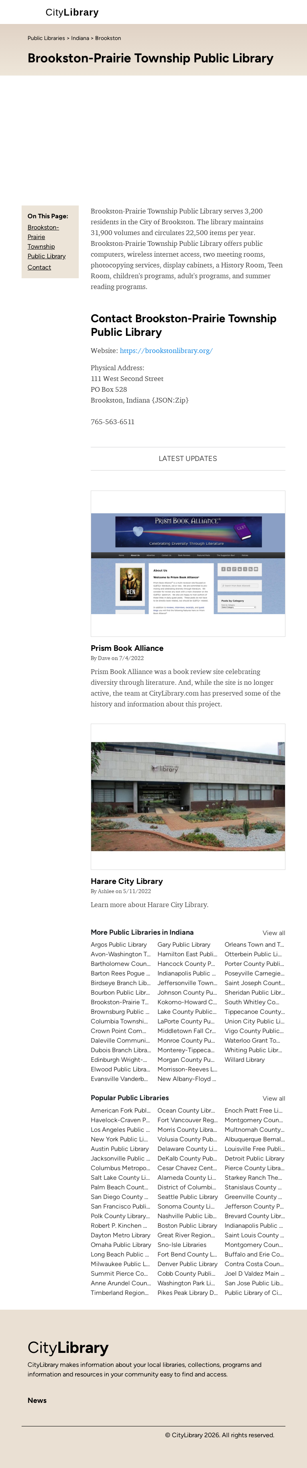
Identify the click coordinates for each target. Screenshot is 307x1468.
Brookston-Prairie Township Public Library (149, 1002)
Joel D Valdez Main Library (262, 1273)
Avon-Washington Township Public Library (150, 954)
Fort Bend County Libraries (195, 1254)
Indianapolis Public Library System (205, 973)
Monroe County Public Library (199, 1040)
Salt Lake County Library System (137, 1177)
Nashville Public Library (190, 1216)
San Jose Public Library (257, 1283)
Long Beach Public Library (127, 1254)
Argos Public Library (119, 944)
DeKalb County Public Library (198, 1158)
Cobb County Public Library (196, 1273)
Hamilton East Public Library (197, 954)
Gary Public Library (183, 944)
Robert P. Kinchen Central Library (138, 1225)
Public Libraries (46, 38)
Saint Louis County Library (262, 1235)
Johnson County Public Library (200, 992)
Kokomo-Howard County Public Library (213, 1002)
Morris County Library (187, 1129)
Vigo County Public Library (262, 1031)
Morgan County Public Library (199, 1059)
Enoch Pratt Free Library (259, 1110)
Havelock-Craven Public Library (135, 1120)
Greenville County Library (261, 1197)
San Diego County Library (127, 1197)
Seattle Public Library (187, 1197)
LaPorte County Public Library (199, 1021)
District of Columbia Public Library (206, 1187)
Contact (39, 267)
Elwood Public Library (121, 1069)
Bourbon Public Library (122, 992)
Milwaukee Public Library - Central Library (150, 1264)
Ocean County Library (188, 1110)
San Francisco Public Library (130, 1206)
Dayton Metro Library (120, 1235)
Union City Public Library (260, 1021)
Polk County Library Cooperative (137, 1216)
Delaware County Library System (204, 1149)
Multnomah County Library (263, 1129)
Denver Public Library (187, 1264)
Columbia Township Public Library (139, 1021)
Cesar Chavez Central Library (198, 1168)
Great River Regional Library (196, 1235)
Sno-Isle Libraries (181, 1245)
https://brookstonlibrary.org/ (166, 350)
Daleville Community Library (131, 1040)
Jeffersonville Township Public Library (211, 983)
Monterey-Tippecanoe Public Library (209, 1050)
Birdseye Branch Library (124, 983)
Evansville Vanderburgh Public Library (143, 1079)
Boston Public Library (187, 1225)
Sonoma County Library (191, 1206)
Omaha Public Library (121, 1245)
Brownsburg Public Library (127, 1011)
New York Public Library (124, 1139)
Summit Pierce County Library (134, 1273)
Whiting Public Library (256, 1050)
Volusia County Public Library (198, 1139)
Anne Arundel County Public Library (141, 1283)
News (37, 1400)
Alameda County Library (191, 1177)
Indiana (80, 38)
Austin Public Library (120, 1149)
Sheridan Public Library (257, 992)
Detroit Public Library (254, 1158)
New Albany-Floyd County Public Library (215, 1079)
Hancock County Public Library (201, 963)
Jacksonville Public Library (128, 1158)
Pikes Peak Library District (193, 1292)
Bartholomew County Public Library (141, 963)
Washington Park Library (191, 1283)
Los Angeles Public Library (128, 1129)
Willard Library (245, 1059)
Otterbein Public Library (258, 954)
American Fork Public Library (131, 1110)
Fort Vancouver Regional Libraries (205, 1120)
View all (266, 933)
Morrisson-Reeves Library (193, 1069)
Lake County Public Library (195, 1011)
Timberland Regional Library (130, 1292)
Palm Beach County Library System (141, 1187)
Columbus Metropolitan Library (135, 1168)
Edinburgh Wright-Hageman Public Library (151, 1059)
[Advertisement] (153, 135)
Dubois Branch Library (121, 1050)
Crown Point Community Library (137, 1031)
